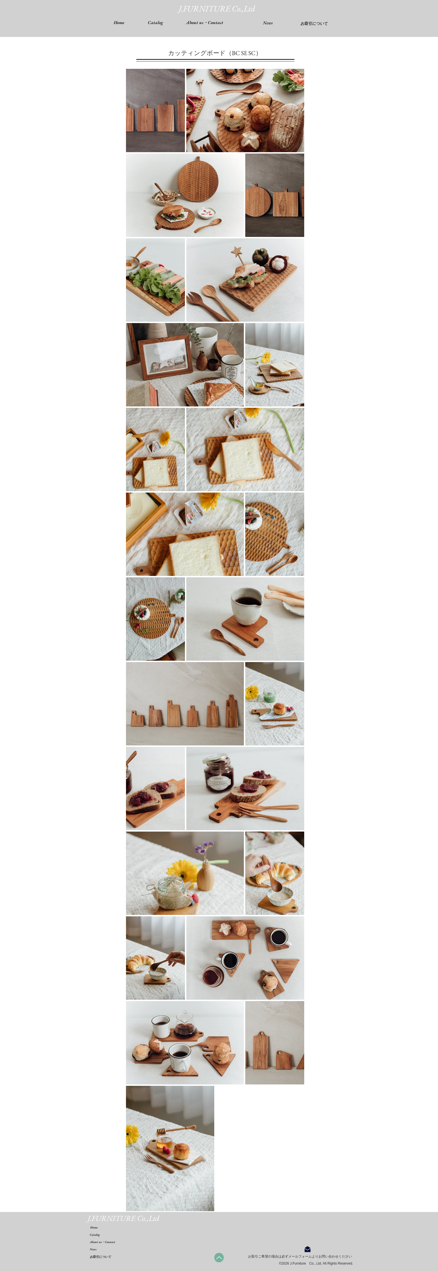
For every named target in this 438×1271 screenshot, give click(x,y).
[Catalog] (102, 1235)
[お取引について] (314, 23)
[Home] (103, 1227)
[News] (268, 22)
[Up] (219, 1257)
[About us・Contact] (120, 1242)
